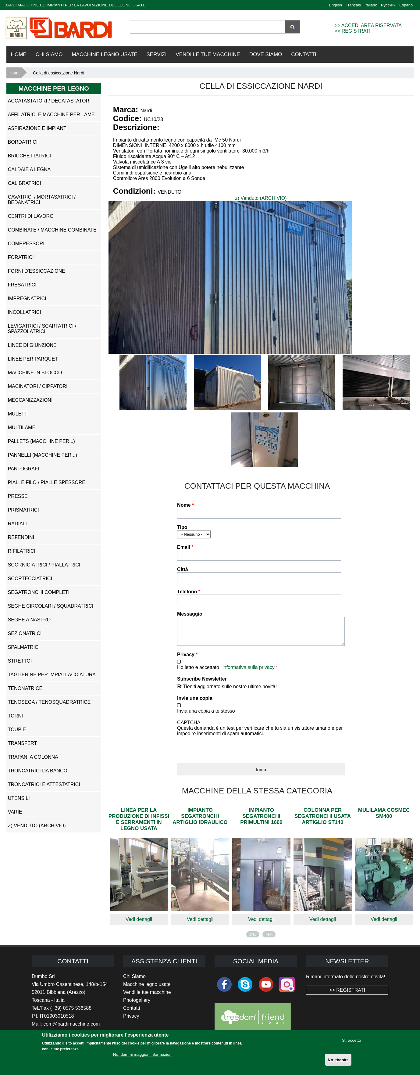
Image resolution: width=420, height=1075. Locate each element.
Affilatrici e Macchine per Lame (51, 114)
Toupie (17, 729)
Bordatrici (22, 142)
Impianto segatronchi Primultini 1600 (261, 821)
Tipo (182, 527)
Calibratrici (24, 183)
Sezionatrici (25, 633)
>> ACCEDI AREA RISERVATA (368, 25)
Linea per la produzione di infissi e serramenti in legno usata (139, 824)
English (335, 5)
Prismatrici (23, 509)
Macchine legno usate (147, 988)
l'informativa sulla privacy (247, 671)
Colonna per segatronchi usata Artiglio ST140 (322, 821)
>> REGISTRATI (353, 31)
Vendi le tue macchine (147, 996)
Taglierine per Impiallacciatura (52, 674)
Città (182, 569)
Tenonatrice (25, 688)
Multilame (21, 427)
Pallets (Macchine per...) (41, 441)
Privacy (187, 659)
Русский (388, 5)
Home (19, 54)
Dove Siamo (265, 54)
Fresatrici (22, 284)
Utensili (19, 798)
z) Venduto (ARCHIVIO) (261, 198)
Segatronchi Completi (38, 592)
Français (353, 5)
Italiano (371, 5)
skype (245, 989)
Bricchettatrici (29, 155)
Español (406, 5)
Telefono (188, 591)
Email (185, 547)
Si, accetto (351, 1040)
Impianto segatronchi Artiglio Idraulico (200, 821)
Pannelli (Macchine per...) (42, 455)
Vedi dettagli (139, 923)
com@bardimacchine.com (71, 1028)
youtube (266, 989)
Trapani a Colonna (33, 757)
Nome (185, 505)
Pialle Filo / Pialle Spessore (46, 482)
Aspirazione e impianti (38, 128)
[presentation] (223, 753)
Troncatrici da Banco (37, 770)
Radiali (17, 523)
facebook (224, 989)
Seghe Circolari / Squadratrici (51, 606)
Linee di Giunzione (32, 345)
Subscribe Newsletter (202, 683)
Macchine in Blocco (35, 372)
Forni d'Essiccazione (36, 271)
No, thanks (338, 1060)
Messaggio (189, 614)
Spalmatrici (24, 647)
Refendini (21, 537)
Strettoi (20, 660)
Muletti (18, 413)
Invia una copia (194, 702)
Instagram (287, 989)
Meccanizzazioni (30, 400)
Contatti (303, 54)
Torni (15, 715)
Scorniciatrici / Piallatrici (44, 564)
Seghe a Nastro (29, 619)
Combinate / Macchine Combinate (52, 229)
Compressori (26, 243)
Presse (18, 496)
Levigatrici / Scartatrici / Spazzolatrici (42, 328)
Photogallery (136, 1004)
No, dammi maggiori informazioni (143, 1054)
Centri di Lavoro (31, 216)
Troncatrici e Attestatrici (44, 784)
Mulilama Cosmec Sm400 (384, 818)
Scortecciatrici (30, 578)
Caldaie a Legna (29, 169)
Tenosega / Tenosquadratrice (49, 702)
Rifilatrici (21, 551)
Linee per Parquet (33, 358)
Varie (15, 811)
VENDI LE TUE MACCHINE (208, 54)
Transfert (22, 743)
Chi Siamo (49, 54)
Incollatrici (24, 312)
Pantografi (23, 468)
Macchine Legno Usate (104, 54)
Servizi (157, 54)
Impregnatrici (27, 298)
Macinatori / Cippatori (38, 386)
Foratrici (21, 257)
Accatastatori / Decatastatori (49, 100)
